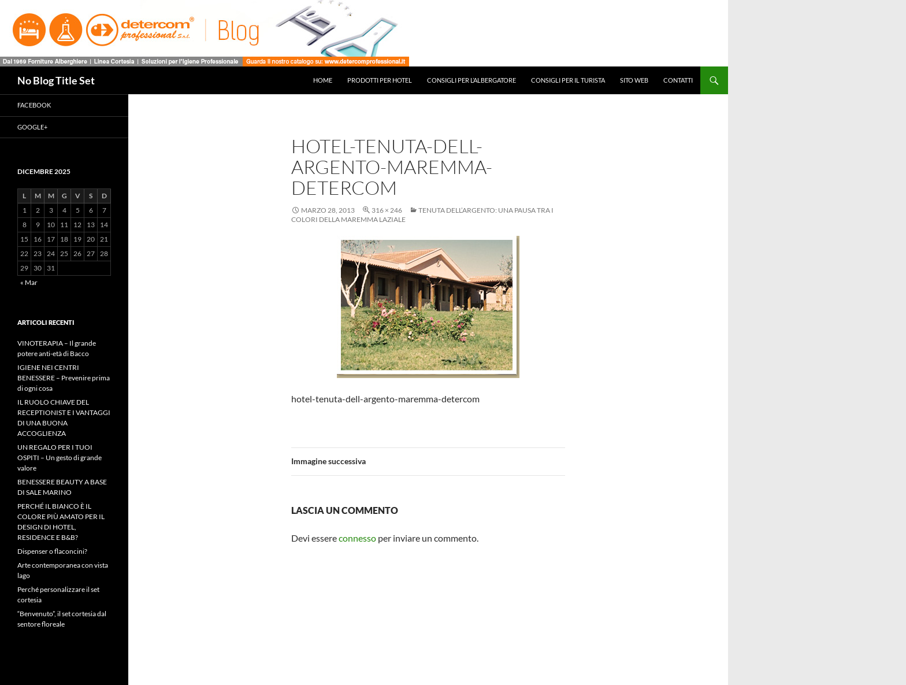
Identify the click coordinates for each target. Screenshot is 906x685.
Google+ (32, 127)
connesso (357, 537)
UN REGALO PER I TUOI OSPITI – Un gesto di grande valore (59, 457)
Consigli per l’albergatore (471, 80)
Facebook (34, 105)
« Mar (29, 282)
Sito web (634, 80)
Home (322, 80)
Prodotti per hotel (379, 80)
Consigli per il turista (568, 80)
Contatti (678, 80)
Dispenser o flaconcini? (52, 551)
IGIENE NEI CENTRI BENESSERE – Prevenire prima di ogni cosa (63, 378)
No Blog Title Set (56, 80)
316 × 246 (387, 210)
